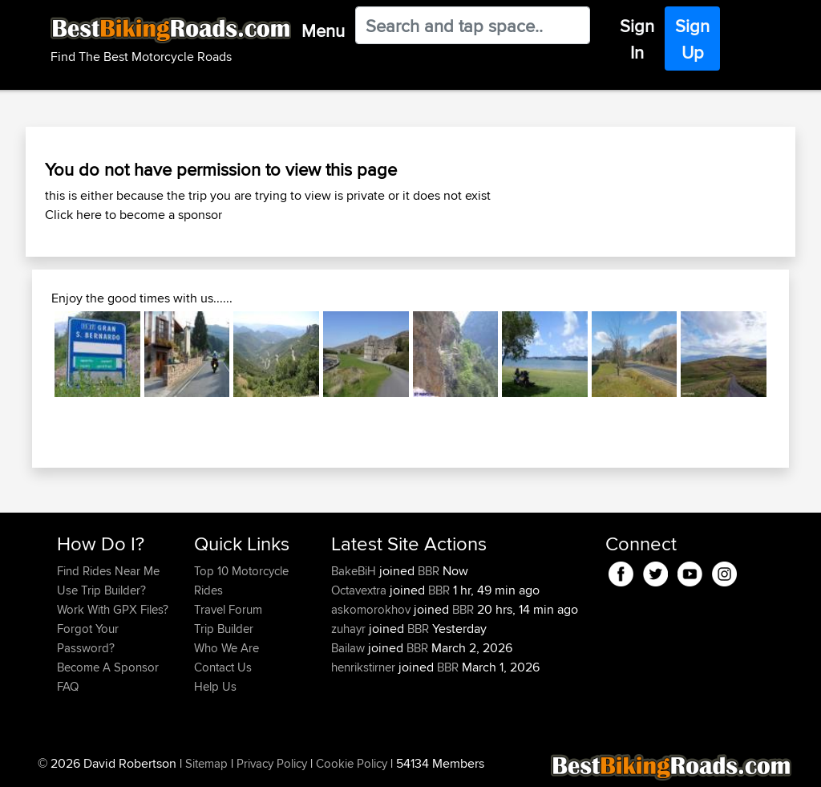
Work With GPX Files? (112, 609)
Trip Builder (223, 628)
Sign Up (692, 39)
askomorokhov (372, 609)
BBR (428, 570)
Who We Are (226, 647)
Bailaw (349, 647)
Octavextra (360, 590)
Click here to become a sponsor (133, 214)
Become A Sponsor (108, 667)
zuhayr (350, 628)
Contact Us (223, 667)
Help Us (215, 686)
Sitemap (206, 763)
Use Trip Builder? (101, 590)
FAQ (68, 686)
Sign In (637, 39)
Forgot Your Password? (88, 638)
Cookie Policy (351, 763)
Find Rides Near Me (108, 570)
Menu (323, 30)
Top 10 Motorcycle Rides (241, 580)
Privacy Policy (272, 763)
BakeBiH (355, 570)
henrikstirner (364, 667)
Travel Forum (228, 609)
